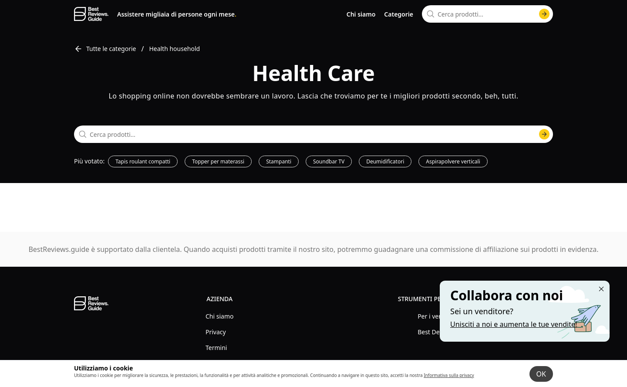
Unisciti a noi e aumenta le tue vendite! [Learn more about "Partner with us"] (513, 324)
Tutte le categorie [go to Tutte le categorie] (105, 48)
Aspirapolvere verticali (453, 161)
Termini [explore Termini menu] (216, 347)
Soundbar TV (328, 161)
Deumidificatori (385, 161)
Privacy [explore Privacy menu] (216, 332)
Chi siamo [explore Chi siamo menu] (219, 316)
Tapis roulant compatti (142, 161)
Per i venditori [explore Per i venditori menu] (438, 316)
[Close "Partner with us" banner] (601, 289)
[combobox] (487, 14)
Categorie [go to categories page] (398, 14)
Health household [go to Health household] (174, 48)
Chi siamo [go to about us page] (361, 14)
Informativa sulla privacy (449, 375)
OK (541, 374)
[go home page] (91, 14)
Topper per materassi (218, 161)
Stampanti (278, 161)
